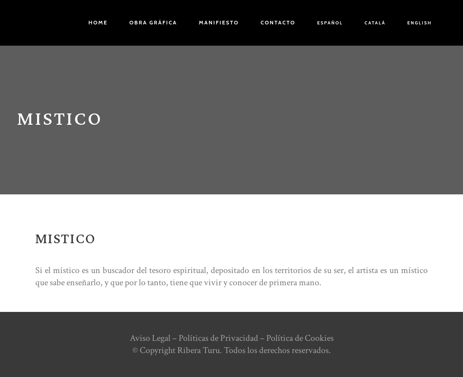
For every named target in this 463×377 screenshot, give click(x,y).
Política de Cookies (300, 338)
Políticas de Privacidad (218, 338)
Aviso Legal (150, 338)
